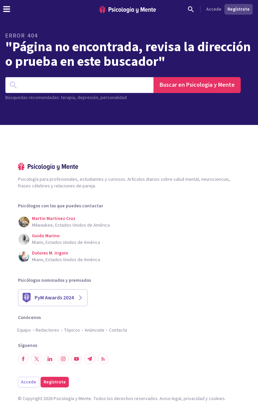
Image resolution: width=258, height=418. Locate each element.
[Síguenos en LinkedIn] (50, 359)
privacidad (194, 398)
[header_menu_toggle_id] (6, 9)
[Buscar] (190, 9)
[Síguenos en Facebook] (23, 359)
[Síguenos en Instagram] (63, 359)
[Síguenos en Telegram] (89, 359)
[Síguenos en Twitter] (36, 359)
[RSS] (103, 359)
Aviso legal (170, 398)
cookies (217, 398)
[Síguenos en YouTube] (76, 359)
